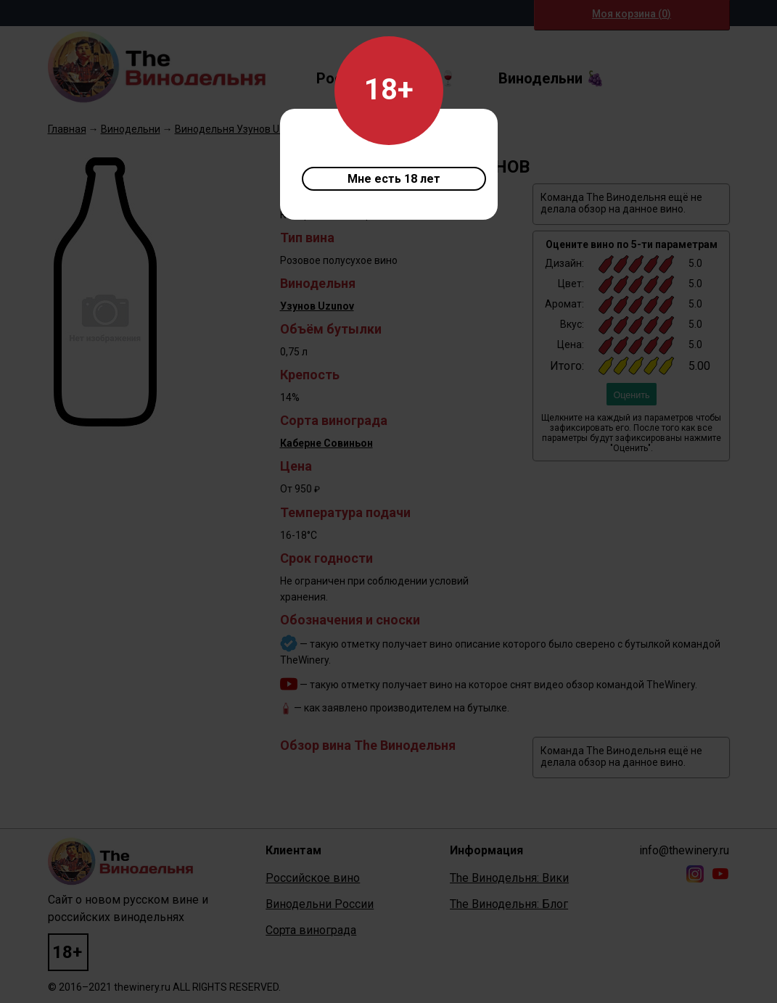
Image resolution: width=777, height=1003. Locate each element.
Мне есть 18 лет (394, 179)
